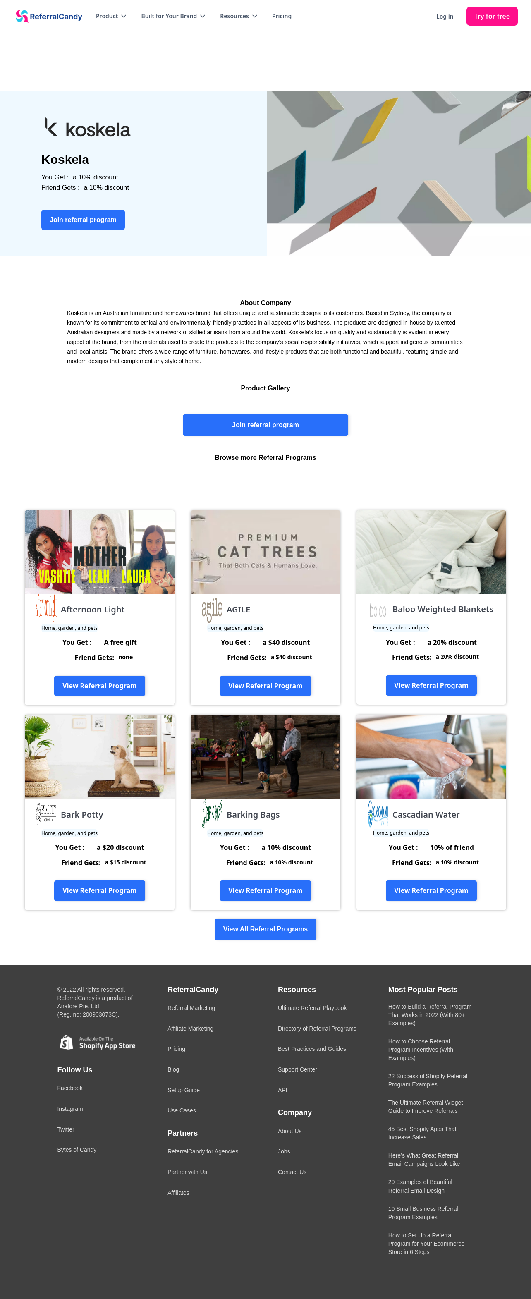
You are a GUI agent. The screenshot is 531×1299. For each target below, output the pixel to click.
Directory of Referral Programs (317, 1028)
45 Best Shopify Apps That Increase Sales (422, 1133)
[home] (46, 16)
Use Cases (181, 1110)
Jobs (284, 1151)
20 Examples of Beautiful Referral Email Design (420, 1186)
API (282, 1090)
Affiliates (178, 1192)
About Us (290, 1131)
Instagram (70, 1108)
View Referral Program (99, 685)
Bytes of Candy (76, 1149)
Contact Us (292, 1172)
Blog (173, 1069)
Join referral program (265, 424)
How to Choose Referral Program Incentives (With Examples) (420, 1049)
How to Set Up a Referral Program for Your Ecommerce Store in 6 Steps (426, 1243)
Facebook (69, 1088)
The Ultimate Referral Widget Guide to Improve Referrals (425, 1106)
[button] (111, 16)
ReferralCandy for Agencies (202, 1151)
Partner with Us (187, 1172)
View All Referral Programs (265, 929)
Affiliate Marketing (190, 1028)
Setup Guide (183, 1090)
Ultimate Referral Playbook (312, 1008)
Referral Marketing (191, 1008)
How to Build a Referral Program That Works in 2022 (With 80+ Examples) (430, 1014)
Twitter (65, 1129)
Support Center (297, 1069)
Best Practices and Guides (312, 1048)
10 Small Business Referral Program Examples (423, 1213)
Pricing (282, 16)
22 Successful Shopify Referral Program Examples (427, 1080)
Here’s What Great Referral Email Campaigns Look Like (424, 1159)
